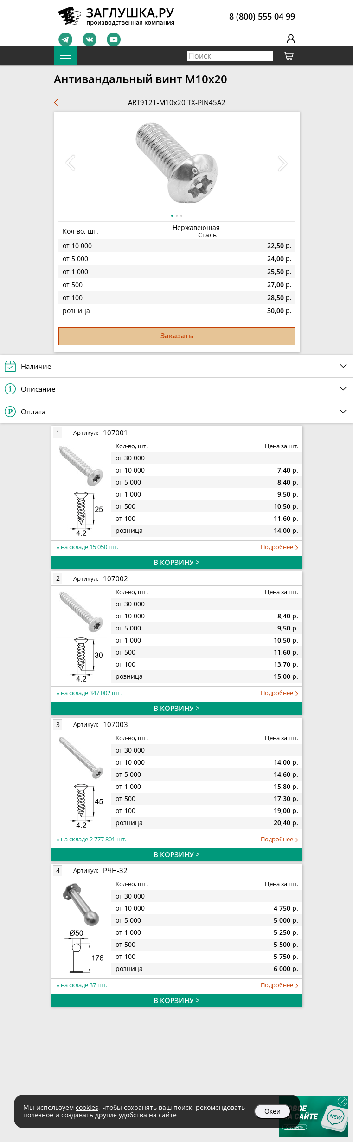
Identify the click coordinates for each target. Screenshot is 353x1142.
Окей (272, 1111)
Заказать (176, 335)
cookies (87, 1107)
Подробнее (279, 547)
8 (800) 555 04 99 (262, 16)
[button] (283, 163)
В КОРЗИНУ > (177, 562)
